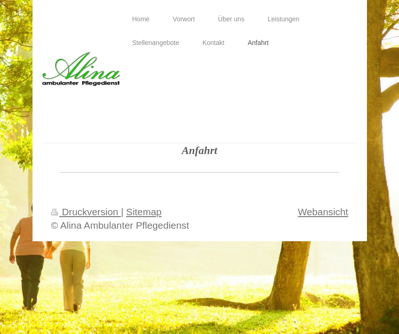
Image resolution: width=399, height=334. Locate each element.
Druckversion (86, 211)
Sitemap (144, 211)
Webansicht (323, 211)
